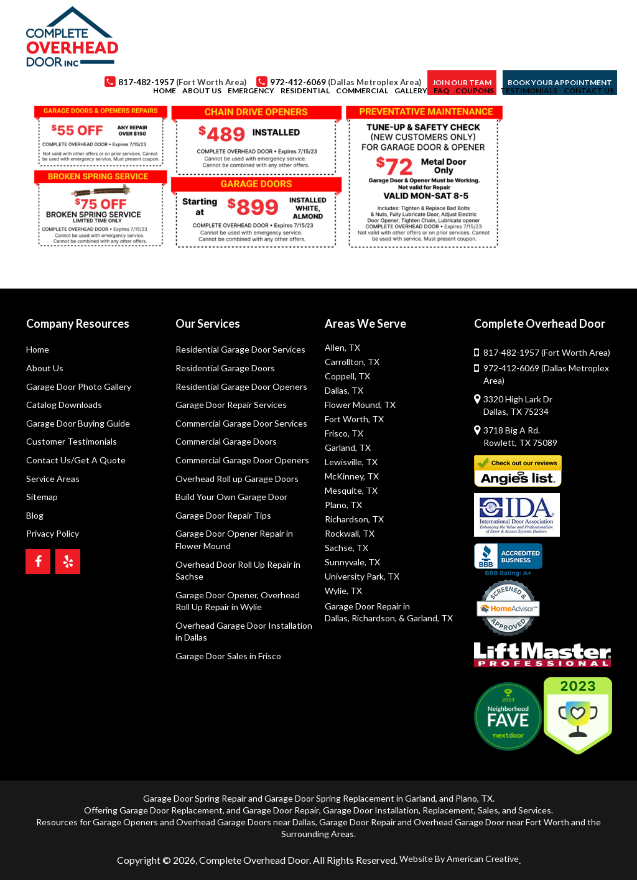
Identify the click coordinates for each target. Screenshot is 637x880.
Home (37, 349)
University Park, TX (362, 576)
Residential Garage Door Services (240, 349)
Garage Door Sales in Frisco (228, 656)
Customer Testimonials (71, 441)
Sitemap (42, 496)
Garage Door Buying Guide (78, 423)
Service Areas (53, 478)
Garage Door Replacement (171, 810)
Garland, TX (348, 447)
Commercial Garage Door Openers (242, 460)
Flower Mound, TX (360, 404)
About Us (44, 368)
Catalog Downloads (64, 404)
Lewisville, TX (351, 461)
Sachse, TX (346, 547)
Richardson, (374, 618)
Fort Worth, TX (354, 419)
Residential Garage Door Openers (241, 386)
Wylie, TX (343, 590)
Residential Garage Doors (225, 368)
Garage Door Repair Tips (223, 515)
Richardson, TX (354, 519)
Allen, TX (342, 347)
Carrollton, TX (352, 361)
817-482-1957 (546, 352)
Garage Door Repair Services (231, 404)
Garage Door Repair (281, 810)
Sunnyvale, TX (352, 562)
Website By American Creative (459, 858)
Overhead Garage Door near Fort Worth (491, 822)
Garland (420, 798)
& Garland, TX (426, 618)
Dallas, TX (344, 390)
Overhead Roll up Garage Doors (237, 478)
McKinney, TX (352, 476)
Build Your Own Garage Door (231, 496)
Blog (35, 515)
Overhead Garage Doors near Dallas (245, 822)
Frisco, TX (344, 433)
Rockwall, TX (349, 533)
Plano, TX (343, 504)
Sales (488, 810)
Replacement (448, 810)
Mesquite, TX (351, 490)
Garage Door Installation (371, 810)
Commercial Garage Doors (226, 441)
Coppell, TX (347, 376)
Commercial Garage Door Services (241, 423)
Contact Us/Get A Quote (76, 460)
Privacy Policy (52, 533)
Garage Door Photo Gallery (78, 386)
